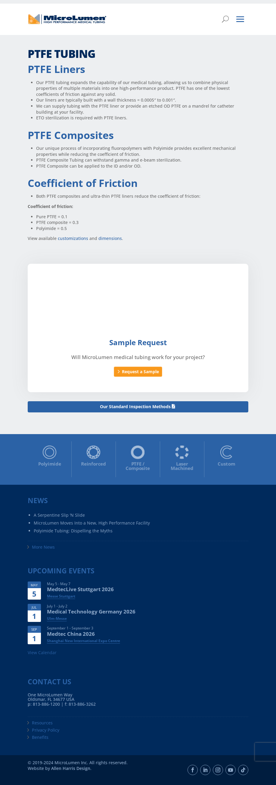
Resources (42, 723)
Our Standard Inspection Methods (135, 406)
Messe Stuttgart (61, 596)
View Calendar (42, 652)
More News (43, 547)
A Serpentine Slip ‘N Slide (59, 515)
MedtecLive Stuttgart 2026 (80, 589)
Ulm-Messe (57, 618)
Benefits (40, 737)
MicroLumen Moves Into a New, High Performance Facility (92, 523)
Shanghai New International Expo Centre (83, 640)
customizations (73, 238)
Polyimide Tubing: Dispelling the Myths (73, 531)
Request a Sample (140, 371)
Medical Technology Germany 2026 (91, 611)
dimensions (110, 238)
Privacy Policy (45, 730)
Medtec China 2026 (71, 633)
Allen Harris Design (70, 768)
